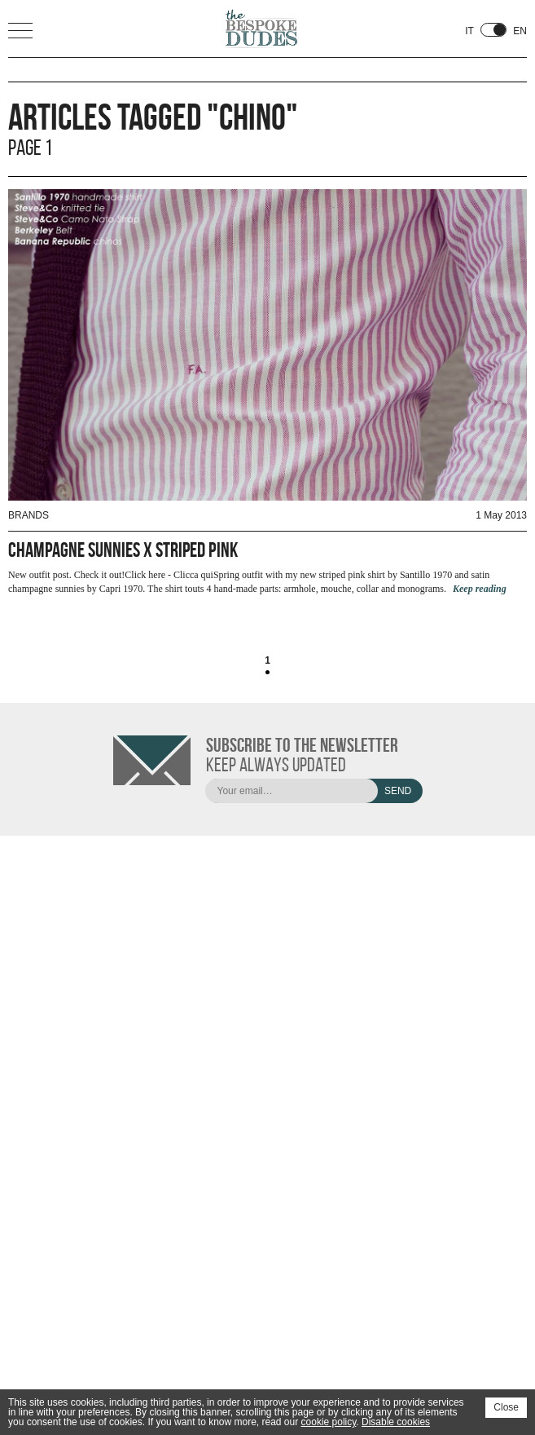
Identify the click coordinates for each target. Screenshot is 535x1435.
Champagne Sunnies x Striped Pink (123, 550)
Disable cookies (396, 1422)
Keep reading (479, 588)
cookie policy (329, 1422)
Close (506, 1407)
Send (397, 791)
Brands (28, 515)
